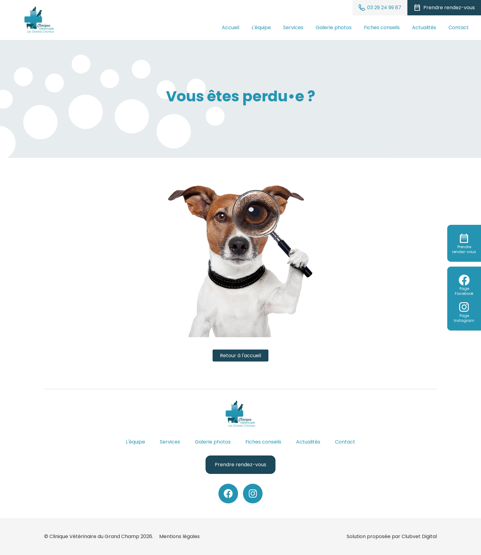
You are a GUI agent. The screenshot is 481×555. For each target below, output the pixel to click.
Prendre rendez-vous (240, 464)
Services (293, 27)
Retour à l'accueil (240, 355)
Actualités (424, 27)
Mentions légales (179, 536)
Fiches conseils (382, 27)
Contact (458, 27)
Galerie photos (334, 27)
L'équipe (261, 27)
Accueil (230, 27)
